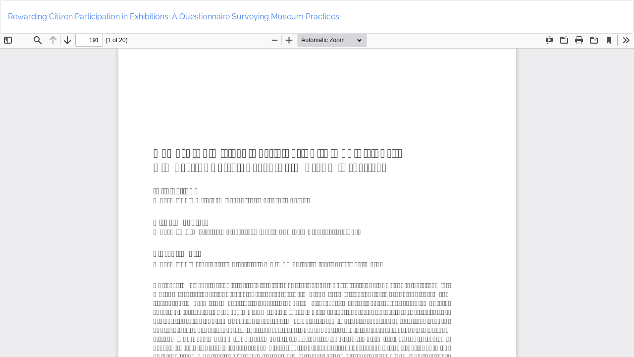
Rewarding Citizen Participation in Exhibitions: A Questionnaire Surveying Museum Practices (173, 16)
